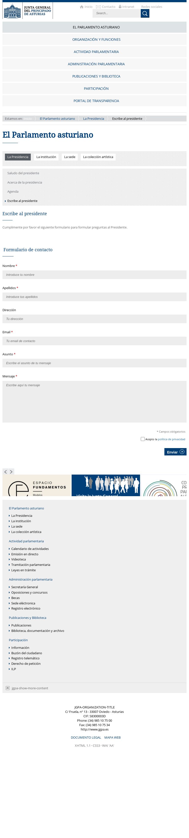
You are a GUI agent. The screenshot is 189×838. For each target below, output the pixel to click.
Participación (18, 640)
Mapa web (112, 737)
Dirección (9, 310)
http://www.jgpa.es (95, 729)
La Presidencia (93, 118)
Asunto (8, 354)
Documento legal (86, 737)
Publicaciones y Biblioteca (27, 618)
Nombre (9, 266)
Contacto (109, 6)
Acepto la (165, 439)
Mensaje (9, 376)
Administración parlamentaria (30, 579)
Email (6, 332)
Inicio (89, 6)
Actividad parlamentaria (26, 541)
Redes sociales (151, 6)
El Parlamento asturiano (57, 118)
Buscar (145, 13)
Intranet (128, 6)
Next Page (12, 471)
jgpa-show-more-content (30, 688)
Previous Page (5, 471)
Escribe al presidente (127, 118)
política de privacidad (171, 439)
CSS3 (96, 745)
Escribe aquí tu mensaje (94, 402)
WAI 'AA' (108, 745)
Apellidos (9, 288)
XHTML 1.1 (83, 745)
